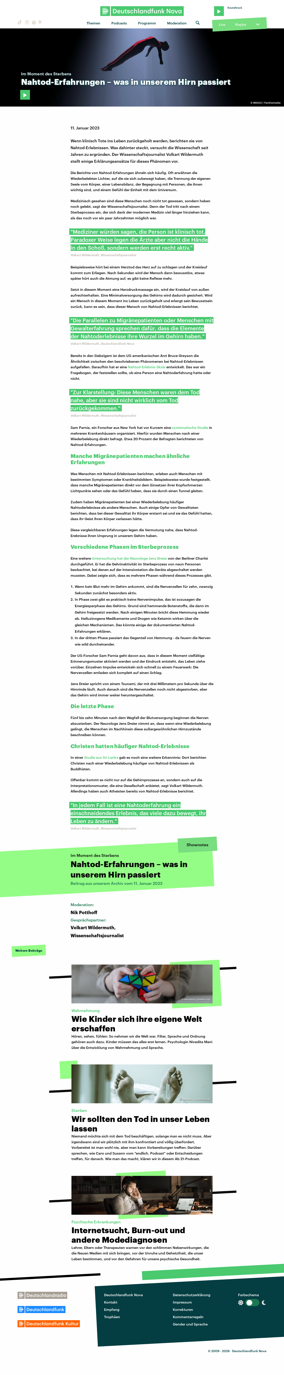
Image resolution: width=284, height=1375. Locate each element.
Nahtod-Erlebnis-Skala (147, 367)
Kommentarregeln (188, 1317)
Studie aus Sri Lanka (101, 757)
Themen (93, 23)
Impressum (182, 1302)
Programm (147, 23)
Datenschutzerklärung (191, 1295)
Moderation (177, 23)
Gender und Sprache (190, 1324)
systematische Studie (190, 427)
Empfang (111, 1309)
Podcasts (119, 23)
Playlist (240, 24)
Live (222, 24)
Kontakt (110, 1302)
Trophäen (112, 1317)
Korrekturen (183, 1309)
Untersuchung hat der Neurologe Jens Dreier (129, 558)
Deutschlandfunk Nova (123, 1295)
